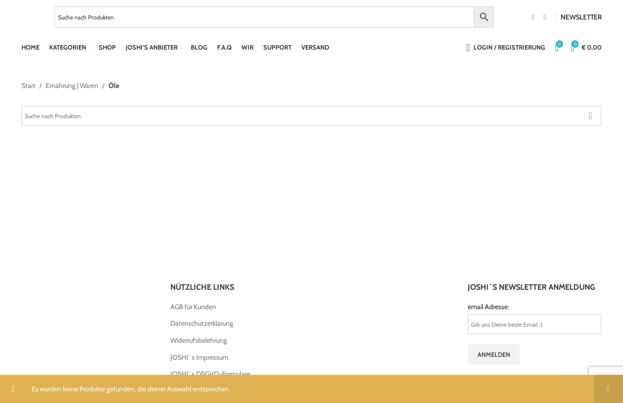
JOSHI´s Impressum (199, 357)
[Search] (311, 115)
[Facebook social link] (533, 17)
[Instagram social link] (544, 17)
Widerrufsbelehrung (198, 340)
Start (28, 85)
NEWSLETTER (581, 17)
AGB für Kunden (193, 306)
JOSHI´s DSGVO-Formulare (210, 373)
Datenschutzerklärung (201, 323)
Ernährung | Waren (72, 85)
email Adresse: (488, 306)
